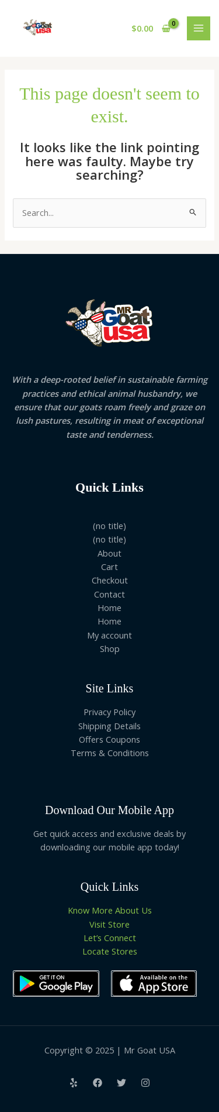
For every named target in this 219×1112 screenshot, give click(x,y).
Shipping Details (109, 726)
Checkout (110, 580)
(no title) (109, 525)
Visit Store (109, 924)
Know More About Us (110, 910)
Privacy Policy (109, 712)
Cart (109, 566)
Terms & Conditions (110, 753)
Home (109, 607)
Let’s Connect (110, 937)
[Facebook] (97, 1082)
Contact (109, 594)
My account (109, 635)
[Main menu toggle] (198, 28)
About (109, 553)
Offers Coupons (109, 739)
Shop (110, 648)
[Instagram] (145, 1082)
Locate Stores (109, 951)
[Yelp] (73, 1082)
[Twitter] (121, 1082)
